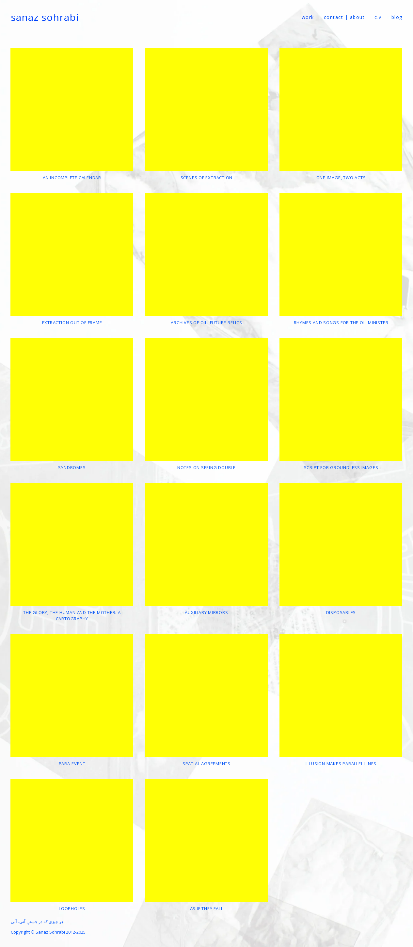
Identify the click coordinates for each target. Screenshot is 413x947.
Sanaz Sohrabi (45, 17)
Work (308, 17)
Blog (397, 17)
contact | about (344, 17)
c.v (378, 17)
